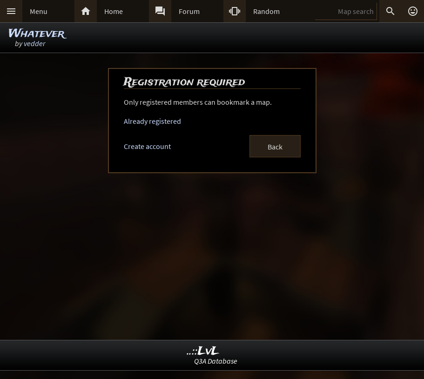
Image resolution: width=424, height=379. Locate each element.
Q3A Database (215, 360)
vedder (34, 43)
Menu (38, 11)
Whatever (36, 34)
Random (266, 11)
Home (113, 11)
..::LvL (203, 351)
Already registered (152, 121)
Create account (147, 146)
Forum (189, 11)
